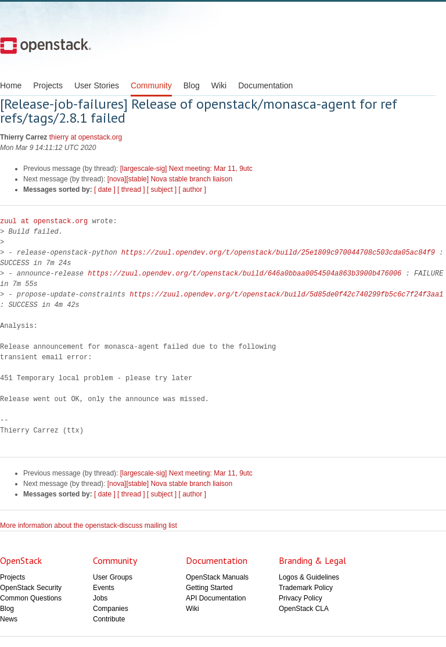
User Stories (96, 85)
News (8, 619)
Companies (110, 609)
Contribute (109, 619)
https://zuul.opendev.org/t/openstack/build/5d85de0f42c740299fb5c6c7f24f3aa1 (286, 294)
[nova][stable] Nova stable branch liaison (169, 179)
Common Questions (31, 598)
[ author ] (192, 189)
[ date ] (105, 189)
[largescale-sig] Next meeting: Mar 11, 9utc (186, 169)
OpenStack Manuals (217, 577)
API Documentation (216, 598)
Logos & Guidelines (309, 577)
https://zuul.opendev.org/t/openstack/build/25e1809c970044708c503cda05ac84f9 (278, 253)
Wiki (218, 85)
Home (10, 85)
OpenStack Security (31, 588)
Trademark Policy (306, 588)
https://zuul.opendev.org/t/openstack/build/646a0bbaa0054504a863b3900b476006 (244, 273)
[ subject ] (162, 189)
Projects (48, 85)
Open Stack (45, 45)
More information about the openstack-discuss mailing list (88, 525)
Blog (192, 85)
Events (103, 588)
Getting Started (209, 588)
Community (151, 85)
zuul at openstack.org (44, 221)
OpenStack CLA (304, 609)
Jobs (100, 598)
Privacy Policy (300, 598)
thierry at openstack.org (85, 137)
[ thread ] (131, 189)
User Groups (112, 577)
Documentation (265, 85)
